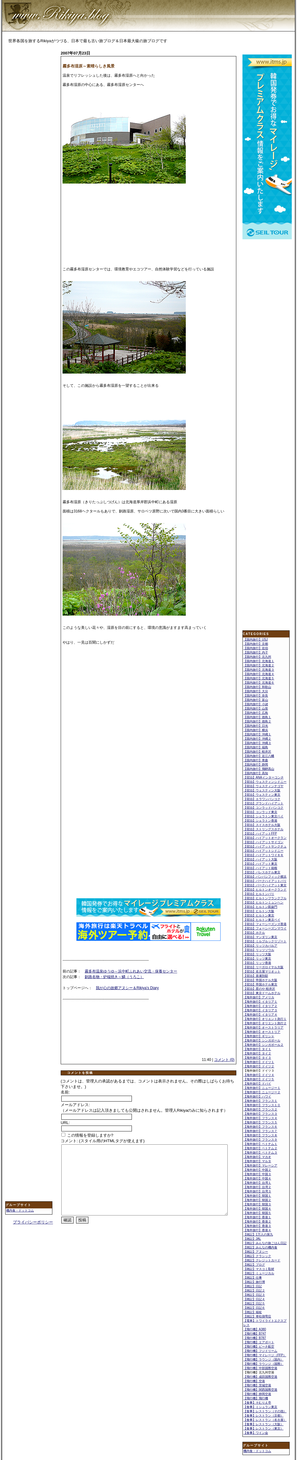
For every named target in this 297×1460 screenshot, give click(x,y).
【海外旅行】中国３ (257, 1174)
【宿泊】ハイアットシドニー (263, 850)
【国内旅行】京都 (255, 643)
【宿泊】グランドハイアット (263, 803)
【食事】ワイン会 (255, 1432)
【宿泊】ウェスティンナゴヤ (263, 786)
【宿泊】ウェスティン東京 (261, 794)
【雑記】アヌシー (255, 1251)
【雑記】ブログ (254, 1264)
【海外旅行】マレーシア (260, 1165)
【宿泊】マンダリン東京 (260, 937)
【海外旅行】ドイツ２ (258, 1066)
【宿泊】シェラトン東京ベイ (263, 816)
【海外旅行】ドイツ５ (258, 1079)
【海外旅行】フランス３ (260, 1113)
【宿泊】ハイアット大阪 (260, 859)
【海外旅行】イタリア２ (260, 1006)
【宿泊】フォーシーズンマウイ (265, 928)
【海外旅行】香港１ (257, 1217)
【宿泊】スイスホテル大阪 (261, 825)
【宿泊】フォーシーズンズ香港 (265, 924)
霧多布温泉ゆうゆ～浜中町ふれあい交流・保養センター (131, 971)
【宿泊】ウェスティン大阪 (261, 790)
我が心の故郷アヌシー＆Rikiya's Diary (127, 988)
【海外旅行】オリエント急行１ (265, 1019)
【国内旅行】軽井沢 (257, 751)
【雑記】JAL (252, 1238)
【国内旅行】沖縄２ (257, 738)
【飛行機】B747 (254, 1333)
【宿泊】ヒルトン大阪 (258, 911)
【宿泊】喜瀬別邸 (255, 975)
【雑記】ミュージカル (258, 1273)
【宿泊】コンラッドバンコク (263, 807)
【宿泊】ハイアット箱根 (260, 868)
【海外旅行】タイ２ (257, 1053)
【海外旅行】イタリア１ (260, 1001)
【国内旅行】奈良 (255, 695)
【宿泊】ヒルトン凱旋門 (260, 906)
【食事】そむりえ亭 (257, 1402)
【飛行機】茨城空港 (257, 1385)
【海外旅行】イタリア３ (260, 1010)
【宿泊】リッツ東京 (257, 958)
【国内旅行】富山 (255, 700)
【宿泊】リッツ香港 (257, 963)
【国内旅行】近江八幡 (258, 756)
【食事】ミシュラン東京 (260, 1407)
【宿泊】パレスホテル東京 (261, 872)
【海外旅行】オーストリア (261, 1031)
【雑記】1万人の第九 (258, 1234)
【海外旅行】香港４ (257, 1230)
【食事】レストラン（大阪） (263, 1424)
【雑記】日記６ (254, 1307)
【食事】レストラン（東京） (263, 1428)
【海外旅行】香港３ (257, 1225)
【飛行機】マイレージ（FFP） (264, 1355)
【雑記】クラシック (257, 1256)
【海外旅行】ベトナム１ (260, 1144)
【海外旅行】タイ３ (257, 1057)
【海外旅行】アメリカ (258, 997)
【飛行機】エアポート (258, 1342)
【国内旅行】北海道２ (258, 665)
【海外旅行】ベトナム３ (260, 1152)
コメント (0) (224, 1060)
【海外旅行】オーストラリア (263, 1027)
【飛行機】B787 (254, 1338)
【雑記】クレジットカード (261, 1260)
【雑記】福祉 (252, 1312)
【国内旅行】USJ (255, 639)
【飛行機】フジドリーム (260, 1351)
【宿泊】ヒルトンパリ (258, 894)
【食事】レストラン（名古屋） (265, 1420)
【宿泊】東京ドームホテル (261, 993)
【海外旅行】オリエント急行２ (265, 1023)
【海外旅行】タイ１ (257, 1049)
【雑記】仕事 (252, 1277)
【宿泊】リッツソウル (258, 950)
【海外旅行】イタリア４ (260, 1014)
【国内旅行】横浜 (255, 730)
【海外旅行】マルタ (257, 1161)
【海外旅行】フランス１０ (261, 1105)
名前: (65, 1092)
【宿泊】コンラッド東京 (260, 812)
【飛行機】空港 (254, 1381)
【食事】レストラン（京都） (263, 1415)
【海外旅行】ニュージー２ (261, 1092)
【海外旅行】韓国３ (257, 1204)
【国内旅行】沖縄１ (257, 734)
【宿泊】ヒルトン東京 (258, 915)
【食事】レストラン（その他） (265, 1411)
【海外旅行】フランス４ (260, 1118)
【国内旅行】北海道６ (258, 682)
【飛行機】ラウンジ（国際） (263, 1363)
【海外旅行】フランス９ (260, 1139)
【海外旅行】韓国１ (257, 1195)
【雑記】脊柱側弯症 (257, 1316)
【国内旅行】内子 (255, 652)
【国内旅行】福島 (255, 747)
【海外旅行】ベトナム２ (260, 1148)
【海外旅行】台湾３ (257, 1191)
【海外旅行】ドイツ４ (258, 1075)
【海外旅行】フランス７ (260, 1131)
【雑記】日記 (252, 1286)
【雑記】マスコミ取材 (258, 1269)
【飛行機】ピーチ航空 (258, 1346)
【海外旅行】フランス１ (260, 1100)
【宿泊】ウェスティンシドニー (265, 781)
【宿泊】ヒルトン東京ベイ (261, 919)
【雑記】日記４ (254, 1299)
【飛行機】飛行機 (255, 1398)
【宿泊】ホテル (254, 932)
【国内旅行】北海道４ (258, 674)
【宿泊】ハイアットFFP (260, 833)
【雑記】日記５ (254, 1303)
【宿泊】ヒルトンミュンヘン (263, 902)
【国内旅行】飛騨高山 (258, 768)
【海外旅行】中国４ (257, 1178)
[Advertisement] (30, 147)
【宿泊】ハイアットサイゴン (263, 842)
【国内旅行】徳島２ (257, 721)
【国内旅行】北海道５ (258, 678)
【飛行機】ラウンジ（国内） (263, 1359)
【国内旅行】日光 (255, 725)
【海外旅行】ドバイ (257, 1083)
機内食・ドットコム (20, 1210)
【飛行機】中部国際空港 (260, 1368)
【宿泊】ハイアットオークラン (265, 837)
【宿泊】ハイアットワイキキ (263, 855)
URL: (65, 1122)
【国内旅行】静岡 (255, 764)
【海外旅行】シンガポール (261, 1040)
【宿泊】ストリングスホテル (263, 829)
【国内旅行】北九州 (257, 656)
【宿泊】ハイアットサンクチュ (265, 846)
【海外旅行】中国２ (257, 1169)
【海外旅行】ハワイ (257, 1096)
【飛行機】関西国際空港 (260, 1389)
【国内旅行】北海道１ (258, 661)
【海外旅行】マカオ (257, 1157)
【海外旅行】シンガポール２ (263, 1044)
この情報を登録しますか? (87, 1135)
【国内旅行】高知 (255, 773)
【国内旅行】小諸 (255, 704)
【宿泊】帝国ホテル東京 (260, 984)
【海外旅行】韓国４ (257, 1208)
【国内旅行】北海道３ (258, 669)
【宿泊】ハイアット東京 (260, 863)
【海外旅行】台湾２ (257, 1187)
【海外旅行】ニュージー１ (261, 1088)
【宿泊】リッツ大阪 (257, 954)
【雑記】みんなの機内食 (260, 1247)
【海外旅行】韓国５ (257, 1213)
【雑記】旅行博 (254, 1282)
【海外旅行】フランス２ (260, 1109)
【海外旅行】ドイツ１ (258, 1062)
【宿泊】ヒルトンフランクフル (265, 898)
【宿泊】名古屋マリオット (261, 971)
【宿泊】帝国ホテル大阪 (260, 980)
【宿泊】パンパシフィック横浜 (265, 876)
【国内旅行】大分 (255, 691)
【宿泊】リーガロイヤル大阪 (263, 967)
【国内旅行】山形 (255, 708)
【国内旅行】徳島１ (257, 717)
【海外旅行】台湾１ (257, 1182)
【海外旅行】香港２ (257, 1221)
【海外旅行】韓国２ (257, 1200)
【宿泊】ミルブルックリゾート (265, 941)
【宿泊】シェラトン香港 (260, 820)
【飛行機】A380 (254, 1329)
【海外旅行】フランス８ (260, 1135)
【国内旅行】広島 (255, 712)
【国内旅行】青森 (255, 760)
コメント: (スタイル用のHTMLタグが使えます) (102, 1140)
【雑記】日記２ (254, 1290)
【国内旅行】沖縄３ (257, 743)
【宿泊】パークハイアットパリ (265, 881)
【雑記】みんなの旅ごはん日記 (265, 1243)
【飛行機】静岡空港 (257, 1394)
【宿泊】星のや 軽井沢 (259, 988)
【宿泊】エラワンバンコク (261, 799)
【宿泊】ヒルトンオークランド (265, 889)
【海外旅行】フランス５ (260, 1122)
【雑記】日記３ (254, 1294)
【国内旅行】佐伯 (255, 648)
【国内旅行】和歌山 (257, 687)
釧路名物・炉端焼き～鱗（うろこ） (114, 977)
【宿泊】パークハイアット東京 (265, 885)
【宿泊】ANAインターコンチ (263, 777)
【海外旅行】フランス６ (260, 1126)
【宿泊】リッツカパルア (260, 945)
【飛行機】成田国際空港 (260, 1376)
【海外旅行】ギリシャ (258, 1036)
